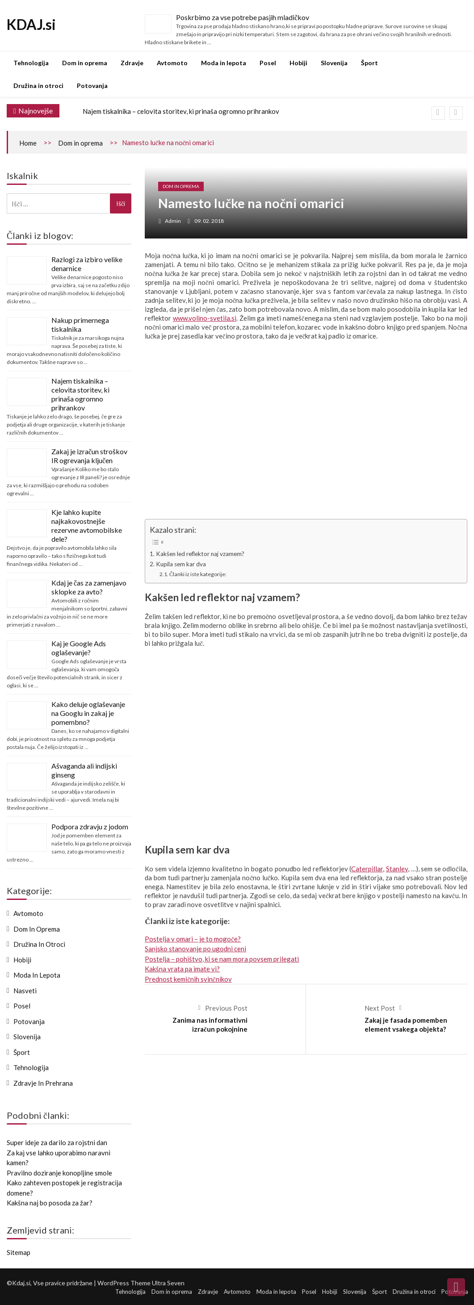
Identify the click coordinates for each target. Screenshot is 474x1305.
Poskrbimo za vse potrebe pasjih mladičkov (242, 17)
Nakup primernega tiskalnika (80, 324)
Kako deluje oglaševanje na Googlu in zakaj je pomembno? (88, 713)
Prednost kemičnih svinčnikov (188, 979)
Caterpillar (367, 869)
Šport (369, 63)
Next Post (380, 1008)
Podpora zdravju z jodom (89, 826)
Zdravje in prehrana (43, 1083)
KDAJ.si (31, 24)
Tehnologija (31, 63)
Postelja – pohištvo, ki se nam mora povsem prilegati (222, 959)
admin (173, 221)
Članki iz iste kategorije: (198, 574)
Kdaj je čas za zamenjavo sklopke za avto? (88, 587)
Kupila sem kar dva (181, 564)
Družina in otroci (38, 85)
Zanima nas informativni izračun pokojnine (209, 1024)
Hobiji (298, 63)
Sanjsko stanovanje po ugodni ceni (195, 949)
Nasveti (25, 991)
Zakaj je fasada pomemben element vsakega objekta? (406, 1024)
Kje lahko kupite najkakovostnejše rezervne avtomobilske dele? (86, 525)
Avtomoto (172, 63)
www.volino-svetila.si (204, 318)
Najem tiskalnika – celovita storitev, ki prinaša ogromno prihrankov (181, 111)
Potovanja (92, 85)
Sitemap (18, 1252)
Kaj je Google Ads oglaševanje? (78, 648)
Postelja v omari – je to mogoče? (193, 939)
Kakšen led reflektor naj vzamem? (200, 553)
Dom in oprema (84, 63)
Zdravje (132, 63)
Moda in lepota (223, 63)
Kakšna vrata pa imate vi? (182, 969)
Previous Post (226, 1008)
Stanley (397, 869)
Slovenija (334, 63)
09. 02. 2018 (209, 221)
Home (28, 143)
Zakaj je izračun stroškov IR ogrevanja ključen (89, 455)
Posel (268, 63)
